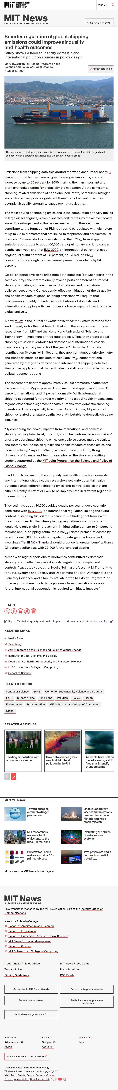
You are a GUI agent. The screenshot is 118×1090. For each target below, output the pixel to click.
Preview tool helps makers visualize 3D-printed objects (40, 855)
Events (21, 1075)
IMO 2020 (51, 250)
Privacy (8, 1079)
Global (10, 710)
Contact (50, 1075)
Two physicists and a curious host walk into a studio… (98, 855)
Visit (7, 1075)
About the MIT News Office (22, 963)
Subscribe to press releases (87, 989)
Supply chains (26, 698)
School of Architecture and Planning (31, 926)
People (30, 1075)
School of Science (19, 673)
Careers (40, 1075)
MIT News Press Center (75, 963)
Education (10, 1037)
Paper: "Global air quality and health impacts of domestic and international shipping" (60, 621)
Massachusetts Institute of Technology (26, 1067)
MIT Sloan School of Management (29, 941)
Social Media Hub (39, 1079)
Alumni (8, 1046)
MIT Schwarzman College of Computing (33, 667)
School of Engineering (22, 931)
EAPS (36, 691)
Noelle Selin (60, 567)
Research (47, 1037)
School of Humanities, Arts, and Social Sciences (38, 936)
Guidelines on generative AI (31, 1014)
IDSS (9, 698)
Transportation (36, 704)
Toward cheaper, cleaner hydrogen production (38, 812)
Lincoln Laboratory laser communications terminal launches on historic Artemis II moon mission (98, 815)
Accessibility (21, 1079)
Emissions (45, 698)
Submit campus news (31, 1000)
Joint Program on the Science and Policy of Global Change (44, 649)
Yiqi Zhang (45, 450)
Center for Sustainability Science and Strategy (74, 691)
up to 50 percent (34, 182)
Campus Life (49, 1042)
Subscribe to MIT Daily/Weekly (31, 989)
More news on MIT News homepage (27, 871)
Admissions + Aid (14, 1042)
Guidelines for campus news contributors (86, 1002)
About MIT (48, 1046)
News (82, 1042)
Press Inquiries (70, 969)
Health (89, 698)
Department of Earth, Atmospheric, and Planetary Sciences (45, 661)
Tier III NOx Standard (36, 542)
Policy (76, 698)
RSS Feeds (67, 975)
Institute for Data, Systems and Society (32, 655)
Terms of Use (13, 969)
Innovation (85, 1037)
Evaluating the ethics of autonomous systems (97, 835)
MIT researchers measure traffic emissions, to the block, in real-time (38, 837)
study (19, 321)
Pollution (62, 698)
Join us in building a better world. (27, 1056)
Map (13, 1075)
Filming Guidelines (16, 975)
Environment (14, 704)
